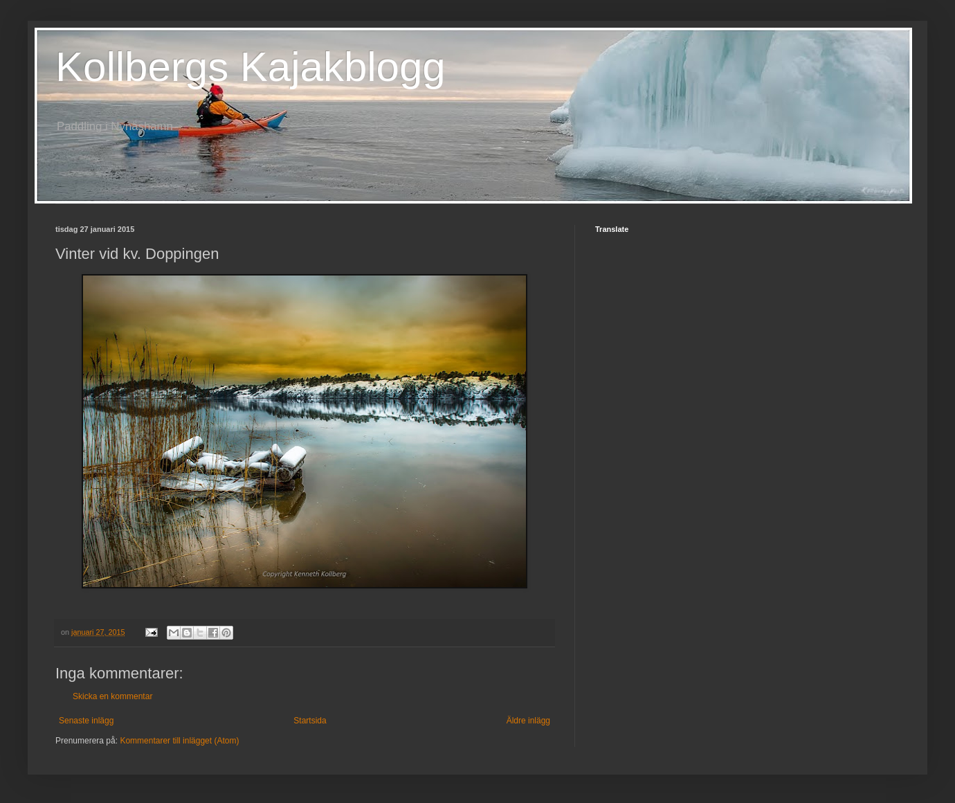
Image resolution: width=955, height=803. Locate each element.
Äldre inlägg (528, 720)
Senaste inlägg (86, 720)
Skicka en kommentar (112, 696)
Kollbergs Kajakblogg (250, 67)
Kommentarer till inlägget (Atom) (179, 741)
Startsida (309, 720)
